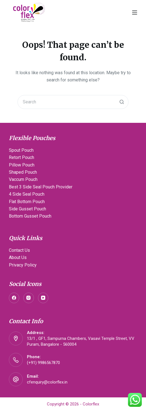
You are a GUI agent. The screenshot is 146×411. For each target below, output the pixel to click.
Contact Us (19, 250)
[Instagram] (28, 298)
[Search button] (122, 102)
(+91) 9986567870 (43, 362)
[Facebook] (14, 298)
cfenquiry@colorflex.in (47, 382)
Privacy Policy (23, 265)
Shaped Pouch (23, 172)
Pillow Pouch (21, 165)
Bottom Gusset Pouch (30, 216)
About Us (18, 257)
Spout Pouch (21, 150)
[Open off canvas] (134, 12)
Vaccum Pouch (23, 179)
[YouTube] (43, 298)
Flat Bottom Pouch (27, 201)
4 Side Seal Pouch (26, 194)
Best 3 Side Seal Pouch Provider (40, 187)
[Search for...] (73, 102)
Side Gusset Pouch (27, 208)
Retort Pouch (21, 157)
